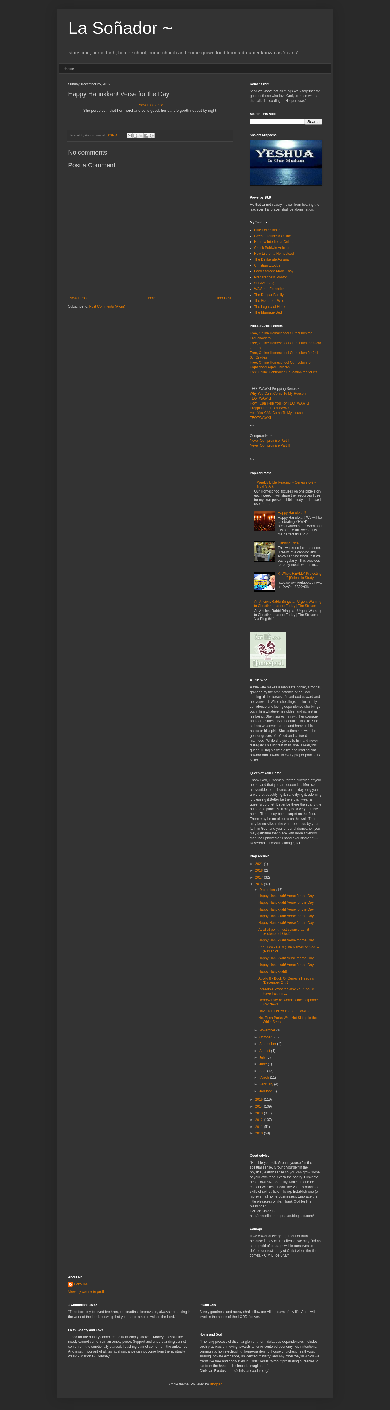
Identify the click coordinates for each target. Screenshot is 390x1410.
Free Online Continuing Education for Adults (283, 372)
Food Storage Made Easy (273, 271)
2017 (259, 877)
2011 (259, 1127)
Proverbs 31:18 (150, 105)
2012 (259, 1120)
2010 (259, 1133)
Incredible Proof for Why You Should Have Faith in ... (286, 991)
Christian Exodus (267, 265)
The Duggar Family (269, 295)
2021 (259, 864)
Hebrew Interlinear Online (273, 242)
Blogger (216, 1384)
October (266, 1037)
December (267, 890)
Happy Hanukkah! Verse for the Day (286, 896)
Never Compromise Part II (270, 445)
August (265, 1051)
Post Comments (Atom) (107, 306)
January (266, 1091)
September (268, 1044)
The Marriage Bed (268, 312)
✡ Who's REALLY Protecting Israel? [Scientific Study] (300, 576)
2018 (259, 870)
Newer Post (78, 298)
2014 (259, 1106)
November (267, 1030)
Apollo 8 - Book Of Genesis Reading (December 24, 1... (286, 980)
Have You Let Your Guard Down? (283, 1011)
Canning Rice (288, 543)
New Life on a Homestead (274, 254)
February (266, 1084)
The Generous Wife (269, 301)
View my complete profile (87, 1292)
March (264, 1078)
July (263, 1057)
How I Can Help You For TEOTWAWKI (279, 403)
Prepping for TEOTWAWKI (270, 408)
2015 (259, 1100)
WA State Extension (269, 289)
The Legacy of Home (270, 307)
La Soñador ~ (120, 28)
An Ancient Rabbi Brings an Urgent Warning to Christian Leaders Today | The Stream (287, 604)
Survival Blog (264, 283)
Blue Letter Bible (267, 230)
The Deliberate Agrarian (272, 259)
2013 (259, 1113)
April (263, 1071)
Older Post (223, 298)
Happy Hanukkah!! (292, 513)
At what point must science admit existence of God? (283, 932)
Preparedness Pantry (270, 277)
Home (68, 68)
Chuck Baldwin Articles (271, 248)
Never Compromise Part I (269, 441)
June (263, 1064)
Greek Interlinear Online (272, 236)
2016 (259, 884)
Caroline (81, 1284)
